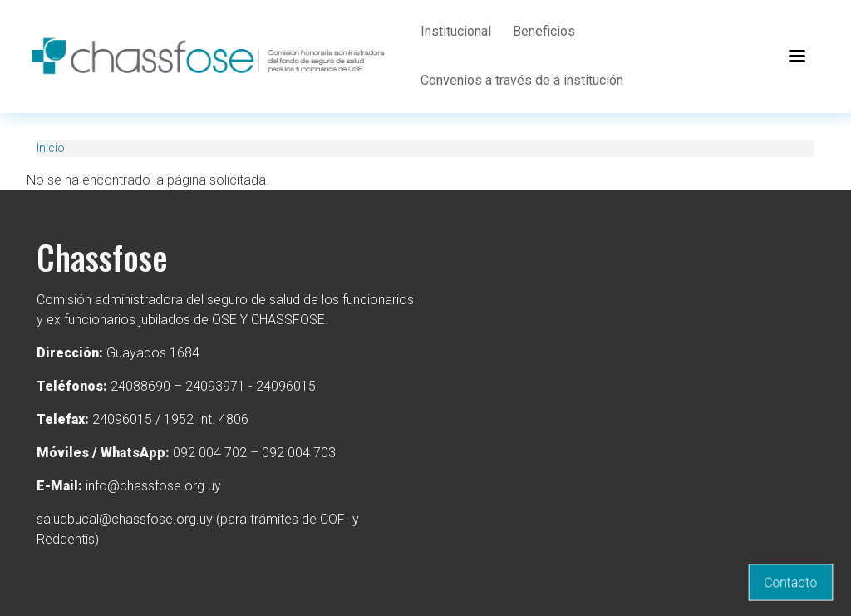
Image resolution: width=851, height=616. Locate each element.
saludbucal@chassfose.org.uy (125, 519)
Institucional (456, 31)
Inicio (51, 148)
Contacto (791, 582)
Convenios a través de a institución (522, 80)
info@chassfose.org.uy (153, 486)
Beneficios (544, 31)
